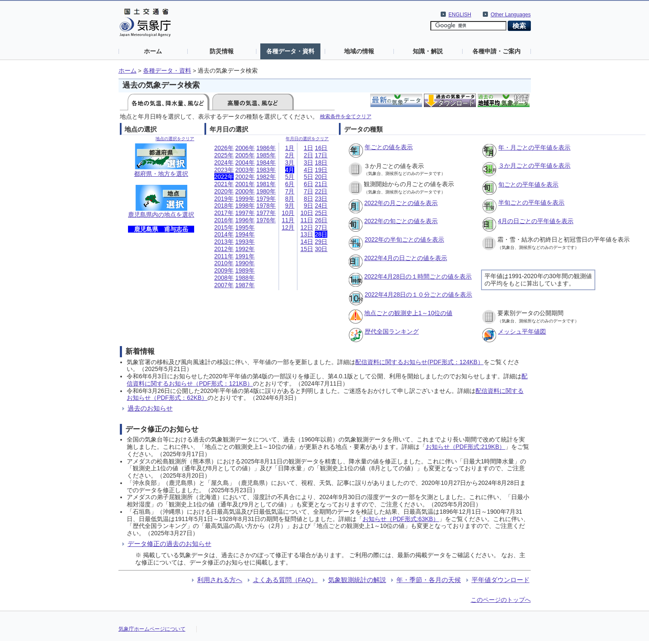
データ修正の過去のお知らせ (169, 543)
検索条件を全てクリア (346, 116)
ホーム (153, 51)
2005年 (245, 155)
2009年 (224, 270)
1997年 (245, 212)
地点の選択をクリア (174, 138)
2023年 (224, 169)
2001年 (245, 184)
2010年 (224, 263)
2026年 (224, 147)
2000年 (245, 191)
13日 (306, 234)
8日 (308, 198)
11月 (288, 220)
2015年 (224, 227)
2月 (290, 155)
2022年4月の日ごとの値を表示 (405, 258)
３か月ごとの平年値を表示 (534, 165)
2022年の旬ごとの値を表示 (401, 221)
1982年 (266, 176)
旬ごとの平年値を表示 (528, 184)
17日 (321, 155)
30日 (321, 248)
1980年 (266, 191)
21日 (321, 184)
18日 (321, 162)
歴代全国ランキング (392, 331)
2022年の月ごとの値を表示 (401, 202)
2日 (308, 155)
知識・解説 (428, 51)
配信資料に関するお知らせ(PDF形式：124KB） (419, 362)
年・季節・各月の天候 (428, 579)
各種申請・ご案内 (496, 51)
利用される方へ (219, 579)
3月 (290, 162)
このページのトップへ (501, 599)
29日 (321, 241)
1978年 (266, 205)
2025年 (224, 155)
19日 (321, 169)
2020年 (224, 191)
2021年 (224, 184)
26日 (321, 220)
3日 (308, 162)
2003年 (245, 169)
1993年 (245, 241)
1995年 (245, 227)
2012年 (224, 248)
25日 (321, 212)
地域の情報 (359, 51)
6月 (290, 184)
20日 (321, 176)
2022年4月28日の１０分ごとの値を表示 (418, 294)
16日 (321, 147)
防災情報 (222, 51)
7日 (308, 191)
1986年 (266, 147)
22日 (321, 191)
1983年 (266, 169)
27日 (321, 227)
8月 (290, 198)
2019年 (224, 198)
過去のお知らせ (150, 408)
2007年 (224, 285)
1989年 (245, 270)
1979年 (266, 198)
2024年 (224, 162)
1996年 (245, 220)
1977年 (266, 212)
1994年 (245, 234)
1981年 (266, 184)
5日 (308, 176)
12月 (288, 227)
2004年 (245, 162)
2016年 (224, 220)
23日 (321, 198)
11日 (306, 220)
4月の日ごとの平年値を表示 (535, 221)
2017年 (224, 212)
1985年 (266, 155)
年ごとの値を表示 (389, 147)
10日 (306, 212)
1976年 (266, 220)
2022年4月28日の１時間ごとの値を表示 (418, 276)
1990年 (245, 263)
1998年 (245, 205)
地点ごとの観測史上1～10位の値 (408, 313)
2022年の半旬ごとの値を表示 (404, 239)
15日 (306, 248)
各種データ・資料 (290, 51)
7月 (290, 191)
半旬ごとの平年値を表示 (531, 202)
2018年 (224, 205)
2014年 (224, 234)
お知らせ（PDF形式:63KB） (401, 518)
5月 (290, 176)
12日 (306, 227)
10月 (288, 212)
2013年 (224, 241)
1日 (308, 147)
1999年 (245, 198)
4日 (308, 169)
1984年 (266, 162)
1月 (290, 147)
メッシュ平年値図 (522, 331)
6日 (308, 184)
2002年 (245, 176)
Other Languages (510, 15)
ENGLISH (459, 15)
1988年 (245, 277)
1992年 (245, 248)
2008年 (224, 277)
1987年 (245, 285)
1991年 (245, 256)
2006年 (245, 147)
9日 (308, 205)
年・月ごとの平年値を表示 (534, 147)
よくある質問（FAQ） (285, 579)
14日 (306, 241)
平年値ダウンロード (501, 579)
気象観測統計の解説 (357, 579)
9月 (290, 205)
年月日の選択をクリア (307, 138)
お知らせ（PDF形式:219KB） (466, 446)
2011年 (224, 256)
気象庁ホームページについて (152, 629)
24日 (321, 205)
